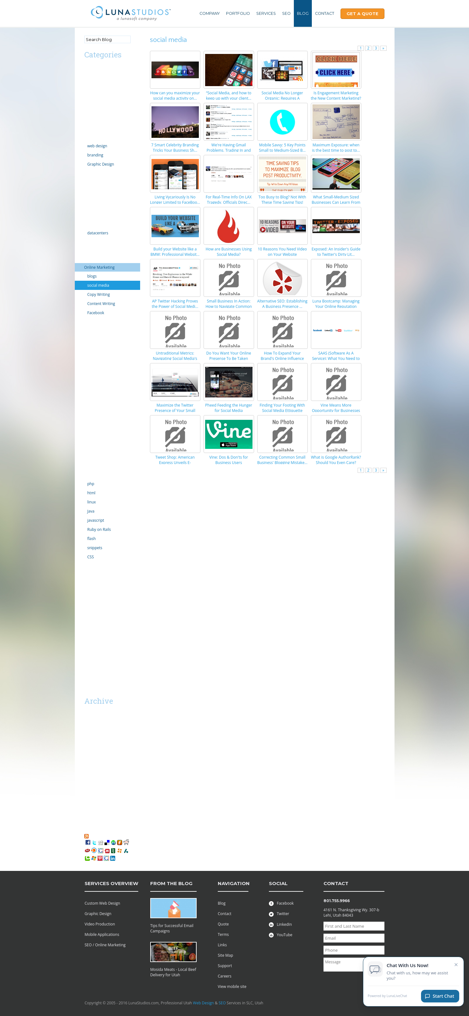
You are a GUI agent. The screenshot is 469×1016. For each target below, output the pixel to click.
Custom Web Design (102, 903)
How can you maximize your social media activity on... (175, 95)
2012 (88, 766)
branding (95, 155)
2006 (88, 817)
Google (90, 207)
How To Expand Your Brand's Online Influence (282, 355)
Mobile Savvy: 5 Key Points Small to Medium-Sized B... (282, 147)
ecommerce (94, 181)
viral (88, 582)
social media (98, 285)
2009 (88, 792)
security (91, 440)
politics (90, 406)
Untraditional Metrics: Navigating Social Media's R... (175, 358)
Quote (223, 924)
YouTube (280, 934)
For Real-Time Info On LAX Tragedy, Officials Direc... (229, 199)
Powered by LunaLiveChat (387, 998)
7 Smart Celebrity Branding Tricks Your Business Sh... (175, 147)
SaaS (88, 639)
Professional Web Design (106, 608)
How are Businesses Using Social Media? (228, 251)
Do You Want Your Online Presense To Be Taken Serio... (228, 358)
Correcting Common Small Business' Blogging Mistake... (282, 460)
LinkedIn (280, 924)
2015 (88, 740)
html (91, 493)
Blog (303, 13)
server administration (103, 458)
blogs (92, 276)
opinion (91, 381)
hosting (90, 224)
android (91, 77)
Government (95, 215)
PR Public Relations (101, 415)
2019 (88, 715)
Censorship (94, 103)
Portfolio (238, 13)
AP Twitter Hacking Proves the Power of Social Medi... (175, 303)
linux (91, 502)
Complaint (93, 128)
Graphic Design (100, 164)
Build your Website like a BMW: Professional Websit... (175, 251)
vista (88, 591)
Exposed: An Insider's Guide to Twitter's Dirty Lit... (336, 251)
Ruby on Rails (99, 529)
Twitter (279, 913)
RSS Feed (98, 836)
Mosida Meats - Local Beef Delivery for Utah (173, 972)
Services (266, 13)
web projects (95, 599)
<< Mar (91, 689)
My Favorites (98, 830)
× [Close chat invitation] (456, 966)
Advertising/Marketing (103, 69)
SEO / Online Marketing (105, 945)
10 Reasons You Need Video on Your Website (282, 251)
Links (222, 945)
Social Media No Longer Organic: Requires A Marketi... (282, 98)
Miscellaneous (96, 347)
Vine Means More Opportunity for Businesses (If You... (336, 410)
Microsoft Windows (101, 338)
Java (91, 511)
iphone (90, 258)
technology (94, 475)
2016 (88, 732)
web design (97, 146)
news (88, 372)
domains (91, 173)
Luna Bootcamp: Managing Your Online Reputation (335, 303)
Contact (324, 13)
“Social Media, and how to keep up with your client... (228, 95)
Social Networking (100, 466)
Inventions (93, 250)
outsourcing (94, 398)
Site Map (225, 955)
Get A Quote (362, 13)
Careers (224, 976)
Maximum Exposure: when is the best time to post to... (336, 147)
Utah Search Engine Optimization (101, 619)
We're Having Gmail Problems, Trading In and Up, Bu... (228, 150)
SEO (286, 13)
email (89, 190)
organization (95, 389)
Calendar (92, 94)
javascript (95, 520)
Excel (88, 198)
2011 (88, 775)
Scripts (90, 432)
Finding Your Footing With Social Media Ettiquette (282, 407)
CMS (88, 111)
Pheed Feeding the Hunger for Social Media (228, 407)
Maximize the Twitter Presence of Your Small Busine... (175, 410)
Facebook (95, 312)
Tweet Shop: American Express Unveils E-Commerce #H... (175, 463)
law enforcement (99, 321)
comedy (91, 120)
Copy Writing (98, 294)
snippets (95, 547)
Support (225, 965)
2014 (88, 749)
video (89, 574)
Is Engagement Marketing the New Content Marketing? (336, 95)
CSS (90, 557)
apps (88, 86)
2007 (88, 809)
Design (90, 137)
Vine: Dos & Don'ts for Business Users (228, 460)
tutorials (91, 565)
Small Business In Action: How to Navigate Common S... (228, 306)
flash (91, 538)
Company (209, 13)
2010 (88, 783)
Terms (223, 934)
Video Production (100, 924)
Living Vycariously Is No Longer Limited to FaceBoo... (175, 199)
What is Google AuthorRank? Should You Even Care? (336, 460)
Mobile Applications (102, 934)
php (90, 483)
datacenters (97, 233)
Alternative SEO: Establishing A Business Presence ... (282, 303)
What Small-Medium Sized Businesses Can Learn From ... (336, 202)
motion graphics (98, 364)
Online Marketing (99, 267)
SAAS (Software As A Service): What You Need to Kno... (336, 358)
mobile (90, 355)
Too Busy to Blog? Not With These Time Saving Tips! (282, 199)
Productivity (94, 423)
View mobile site (232, 986)
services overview (111, 883)
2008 (88, 800)
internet (91, 241)
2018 (88, 723)
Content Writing (101, 303)
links (88, 330)
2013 (88, 758)
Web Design (203, 1003)
